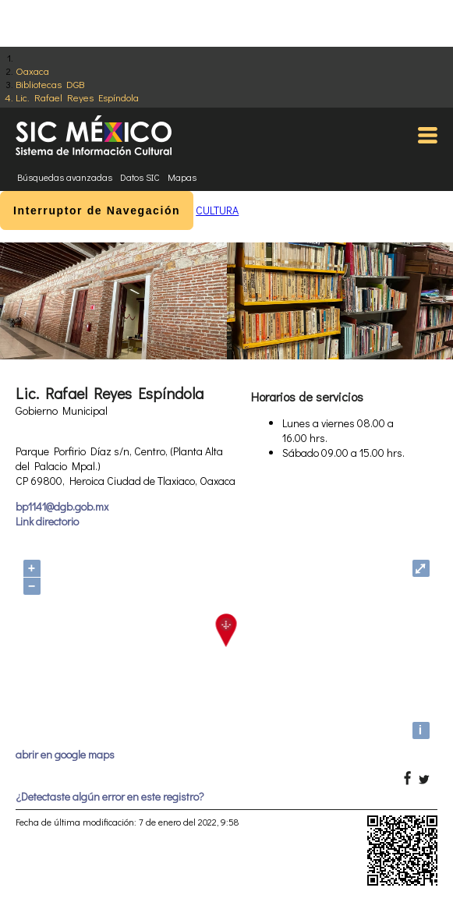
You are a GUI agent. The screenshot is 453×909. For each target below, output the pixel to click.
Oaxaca (32, 70)
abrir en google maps (65, 754)
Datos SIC (140, 177)
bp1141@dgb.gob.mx (62, 506)
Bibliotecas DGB (50, 83)
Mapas (182, 177)
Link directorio (47, 521)
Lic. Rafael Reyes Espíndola (77, 97)
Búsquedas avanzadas (64, 177)
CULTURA (217, 210)
